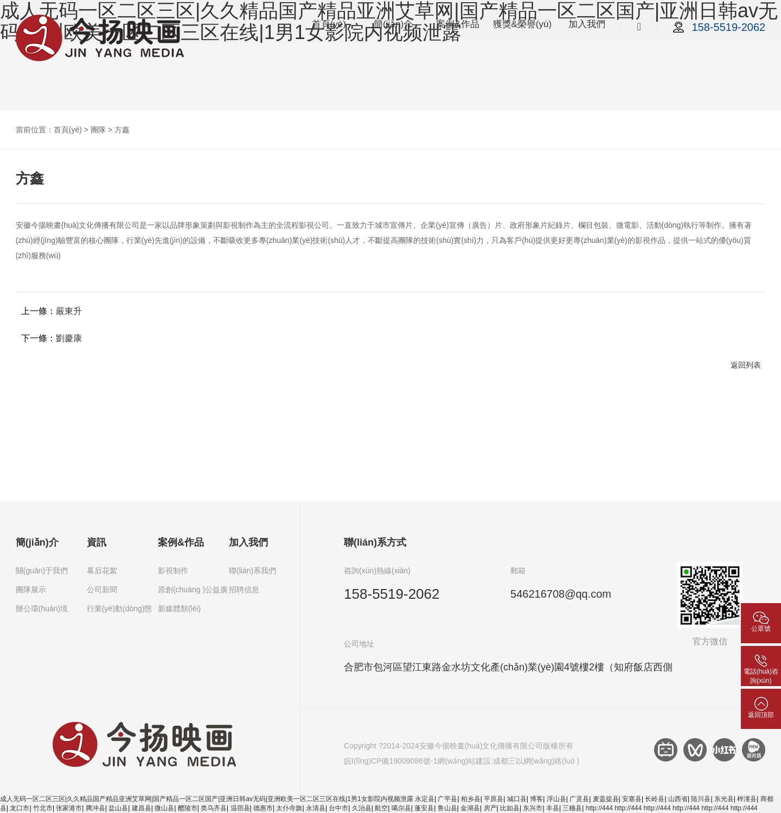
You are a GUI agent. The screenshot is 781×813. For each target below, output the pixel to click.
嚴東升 (69, 311)
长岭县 (654, 799)
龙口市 (19, 808)
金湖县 (470, 808)
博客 (536, 799)
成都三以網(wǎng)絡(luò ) (536, 761)
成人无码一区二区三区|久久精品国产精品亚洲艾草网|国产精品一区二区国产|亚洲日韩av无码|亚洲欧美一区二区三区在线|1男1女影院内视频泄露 (206, 799)
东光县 (724, 799)
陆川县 (700, 799)
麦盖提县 (606, 799)
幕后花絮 (102, 570)
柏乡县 (471, 799)
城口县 (517, 799)
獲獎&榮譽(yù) (522, 24)
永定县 (424, 799)
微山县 (164, 808)
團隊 (98, 129)
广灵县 (579, 799)
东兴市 (532, 808)
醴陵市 (187, 808)
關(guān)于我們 (42, 570)
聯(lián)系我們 (252, 570)
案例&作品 (457, 24)
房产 (490, 808)
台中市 (338, 808)
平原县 (493, 799)
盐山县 (118, 808)
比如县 (510, 808)
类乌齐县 (214, 808)
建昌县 (141, 808)
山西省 (678, 799)
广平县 (447, 799)
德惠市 (263, 808)
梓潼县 (747, 799)
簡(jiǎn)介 (393, 24)
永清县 (315, 808)
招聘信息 (244, 589)
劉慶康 (69, 338)
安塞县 (632, 799)
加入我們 (586, 24)
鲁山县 (447, 808)
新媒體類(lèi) (179, 608)
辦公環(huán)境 (42, 608)
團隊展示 (31, 589)
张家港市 (69, 808)
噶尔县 (401, 808)
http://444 (599, 808)
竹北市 (43, 808)
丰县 (552, 808)
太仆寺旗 (289, 808)
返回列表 (746, 365)
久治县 (362, 808)
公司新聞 (102, 589)
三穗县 (572, 808)
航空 (381, 808)
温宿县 (240, 808)
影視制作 (173, 570)
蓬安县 (424, 808)
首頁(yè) (329, 24)
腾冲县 (95, 808)
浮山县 (556, 799)
